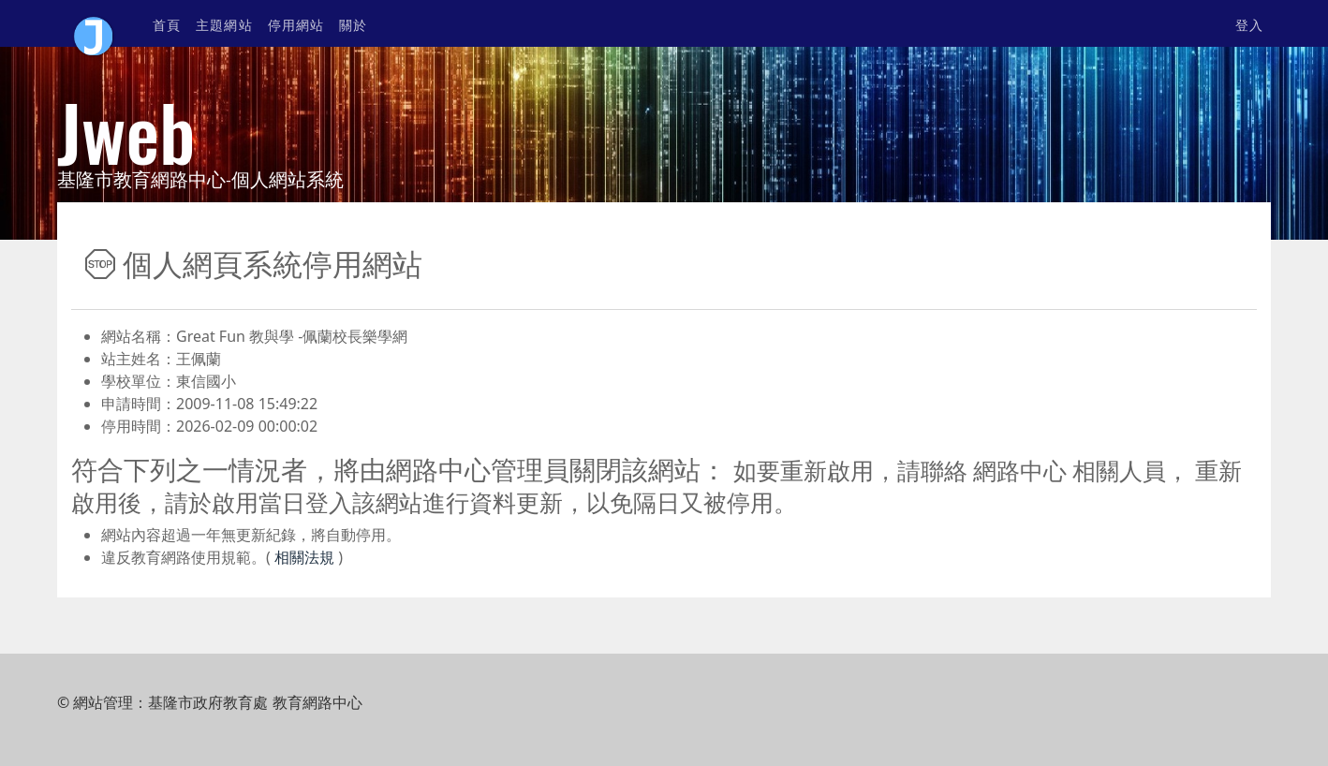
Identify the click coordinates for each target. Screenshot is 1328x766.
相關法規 (302, 557)
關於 (353, 24)
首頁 (167, 24)
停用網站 (296, 24)
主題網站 (224, 24)
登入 (1249, 24)
